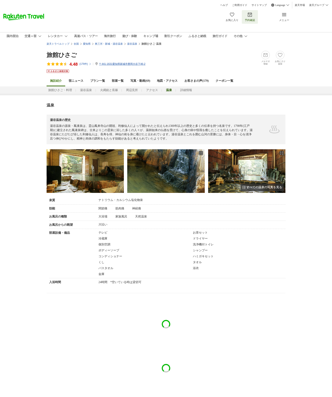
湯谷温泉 (86, 90)
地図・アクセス (167, 80)
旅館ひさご (62, 55)
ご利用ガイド (239, 5)
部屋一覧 (118, 80)
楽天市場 (300, 5)
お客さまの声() (196, 80)
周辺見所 (132, 90)
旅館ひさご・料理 (60, 90)
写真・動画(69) (140, 80)
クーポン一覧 (224, 80)
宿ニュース (76, 80)
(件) (85, 64)
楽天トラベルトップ (58, 43)
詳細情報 (186, 90)
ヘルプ (224, 5)
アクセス (152, 90)
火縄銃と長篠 (109, 90)
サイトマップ (259, 5)
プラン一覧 (97, 80)
